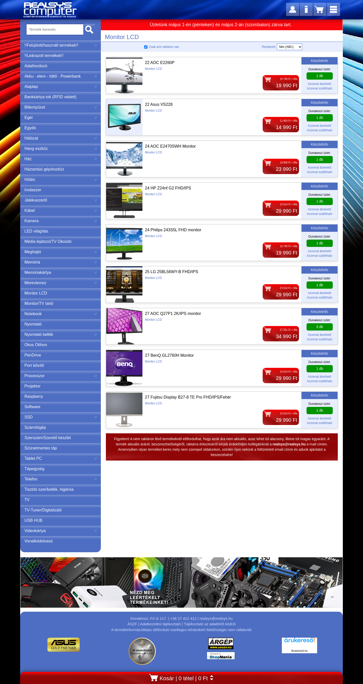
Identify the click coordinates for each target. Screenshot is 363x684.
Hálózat (60, 138)
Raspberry (33, 396)
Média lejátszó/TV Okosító (48, 241)
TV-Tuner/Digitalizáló (43, 510)
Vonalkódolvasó (38, 541)
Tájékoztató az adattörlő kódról (209, 624)
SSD (60, 417)
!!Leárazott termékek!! (44, 55)
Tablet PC (60, 458)
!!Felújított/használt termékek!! (60, 45)
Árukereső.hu (299, 650)
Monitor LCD (35, 293)
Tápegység (34, 469)
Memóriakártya (60, 272)
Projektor (32, 386)
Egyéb (30, 128)
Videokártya (60, 531)
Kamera (60, 221)
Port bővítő (34, 365)
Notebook (60, 314)
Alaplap (60, 86)
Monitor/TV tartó (38, 303)
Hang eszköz (60, 148)
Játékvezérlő (60, 200)
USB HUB (33, 520)
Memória (60, 262)
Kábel (60, 210)
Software (32, 407)
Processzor (60, 376)
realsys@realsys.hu (216, 618)
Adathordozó (35, 66)
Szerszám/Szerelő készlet (47, 438)
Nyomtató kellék (60, 334)
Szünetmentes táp (40, 448)
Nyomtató (33, 324)
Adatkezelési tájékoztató (160, 624)
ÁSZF (132, 624)
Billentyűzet (60, 107)
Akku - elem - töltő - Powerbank (60, 76)
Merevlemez (60, 283)
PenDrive (32, 355)
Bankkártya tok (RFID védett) (50, 97)
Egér (60, 117)
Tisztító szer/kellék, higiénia (49, 489)
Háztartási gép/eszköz (44, 169)
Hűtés (60, 179)
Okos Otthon (35, 345)
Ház (60, 159)
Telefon (60, 479)
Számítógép (35, 427)
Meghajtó (60, 252)
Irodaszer (32, 190)
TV (26, 500)
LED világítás (36, 231)
